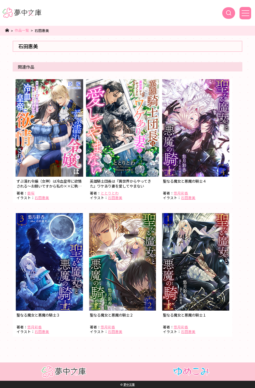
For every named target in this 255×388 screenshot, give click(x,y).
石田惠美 (42, 197)
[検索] (228, 13)
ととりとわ (110, 193)
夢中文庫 (129, 384)
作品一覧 (22, 30)
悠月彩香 (181, 193)
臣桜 (31, 193)
